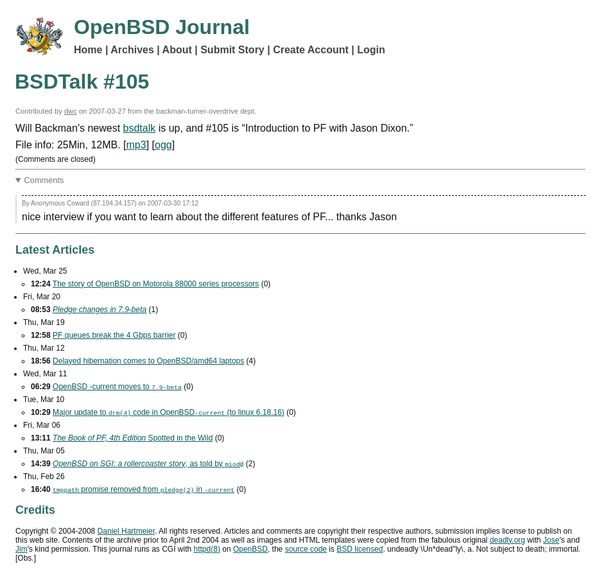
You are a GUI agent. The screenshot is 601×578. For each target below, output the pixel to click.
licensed (359, 549)
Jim (21, 549)
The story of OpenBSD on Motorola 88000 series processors (156, 283)
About (177, 49)
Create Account (311, 49)
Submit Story (232, 49)
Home (88, 49)
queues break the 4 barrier (114, 335)
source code (306, 549)
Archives (132, 49)
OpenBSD (250, 549)
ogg (163, 144)
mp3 (136, 144)
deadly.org (507, 540)
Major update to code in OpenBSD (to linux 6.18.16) (168, 412)
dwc (70, 111)
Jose (551, 540)
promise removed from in (143, 489)
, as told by (148, 463)
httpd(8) (207, 549)
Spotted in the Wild (133, 438)
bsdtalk (139, 128)
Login (371, 49)
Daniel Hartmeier (126, 531)
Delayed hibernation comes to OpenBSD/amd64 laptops (148, 360)
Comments (44, 180)
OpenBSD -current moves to (117, 386)
